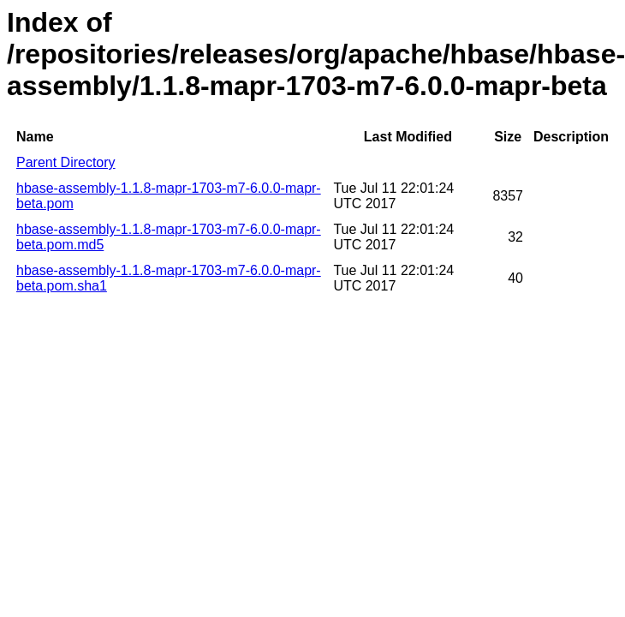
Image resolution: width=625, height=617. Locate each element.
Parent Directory (66, 162)
